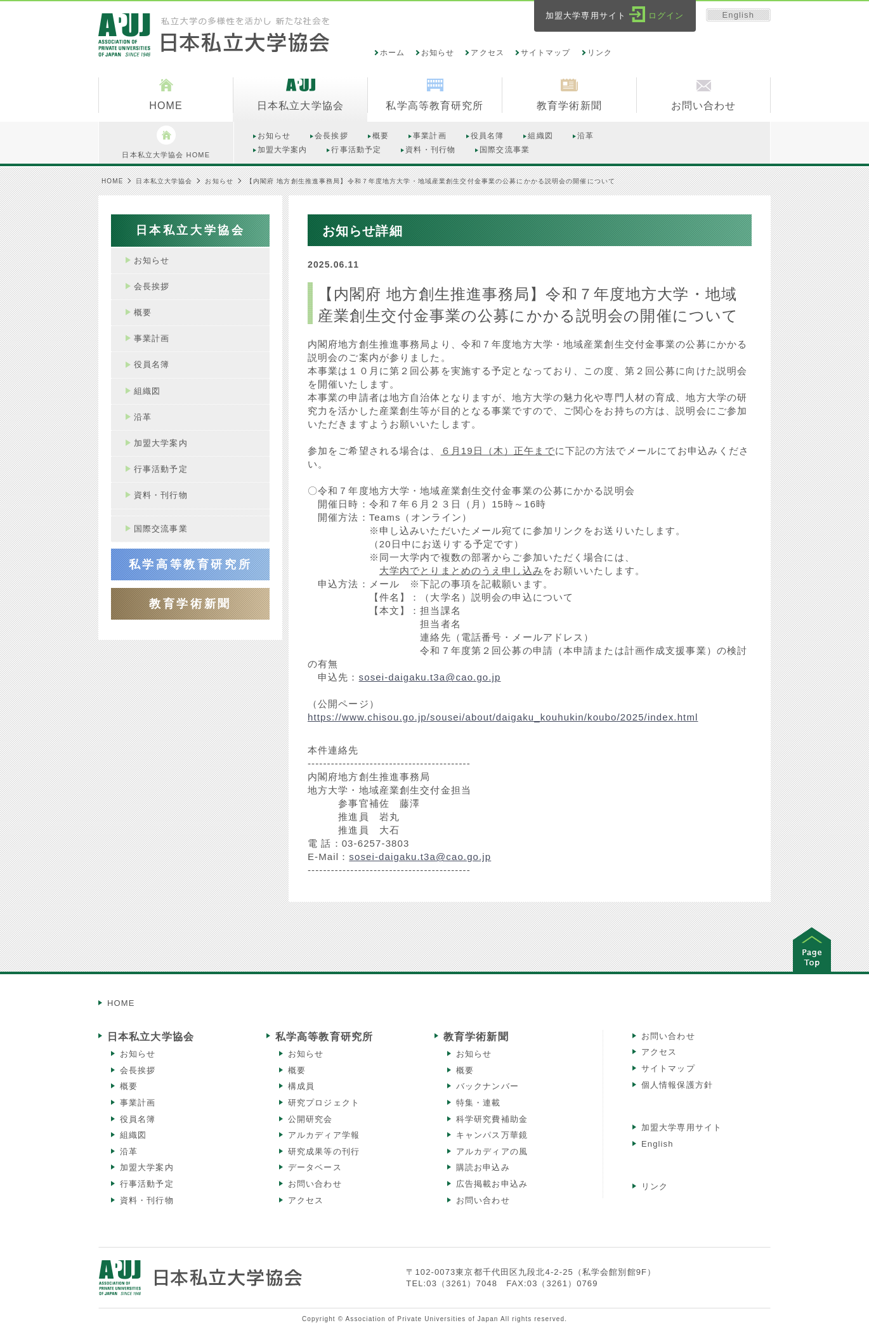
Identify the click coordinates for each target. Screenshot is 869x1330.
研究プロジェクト (324, 1102)
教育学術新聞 (476, 1036)
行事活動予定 (147, 1184)
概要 (129, 1086)
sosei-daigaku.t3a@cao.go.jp (430, 677)
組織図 (133, 1135)
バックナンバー (487, 1086)
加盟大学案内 (147, 1167)
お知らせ (437, 52)
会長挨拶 (137, 1070)
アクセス (487, 52)
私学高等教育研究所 (324, 1036)
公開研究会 (310, 1119)
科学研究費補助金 (492, 1119)
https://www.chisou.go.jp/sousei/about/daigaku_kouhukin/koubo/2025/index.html (503, 717)
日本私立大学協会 (164, 181)
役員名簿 (137, 1119)
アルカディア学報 (324, 1135)
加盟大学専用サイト (681, 1127)
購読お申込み (483, 1167)
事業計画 (137, 1102)
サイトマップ (546, 52)
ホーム (392, 52)
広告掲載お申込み (492, 1184)
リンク (599, 52)
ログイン (666, 15)
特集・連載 (478, 1102)
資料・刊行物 (147, 1200)
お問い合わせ (315, 1184)
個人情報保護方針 (677, 1085)
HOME (112, 181)
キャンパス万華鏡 (492, 1135)
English (738, 15)
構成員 (301, 1086)
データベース (315, 1167)
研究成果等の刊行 (324, 1151)
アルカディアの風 (492, 1151)
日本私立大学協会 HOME (166, 142)
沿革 (129, 1151)
